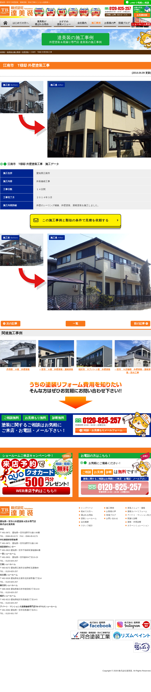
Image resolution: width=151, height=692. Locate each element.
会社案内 (82, 23)
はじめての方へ (21, 23)
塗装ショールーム (89, 518)
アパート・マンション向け (139, 515)
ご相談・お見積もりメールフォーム (101, 430)
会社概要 (85, 522)
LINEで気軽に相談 (139, 2)
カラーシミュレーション (138, 525)
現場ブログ (124, 23)
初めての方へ (87, 511)
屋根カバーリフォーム (137, 511)
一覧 (75, 323)
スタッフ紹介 (87, 525)
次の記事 (11, 323)
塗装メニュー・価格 (136, 508)
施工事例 (96, 23)
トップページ (87, 508)
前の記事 (139, 323)
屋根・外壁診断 (134, 522)
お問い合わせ (112, 518)
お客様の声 (110, 23)
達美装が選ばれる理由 (41, 23)
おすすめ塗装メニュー (64, 23)
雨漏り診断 (132, 518)
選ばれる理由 (87, 515)
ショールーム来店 (141, 24)
